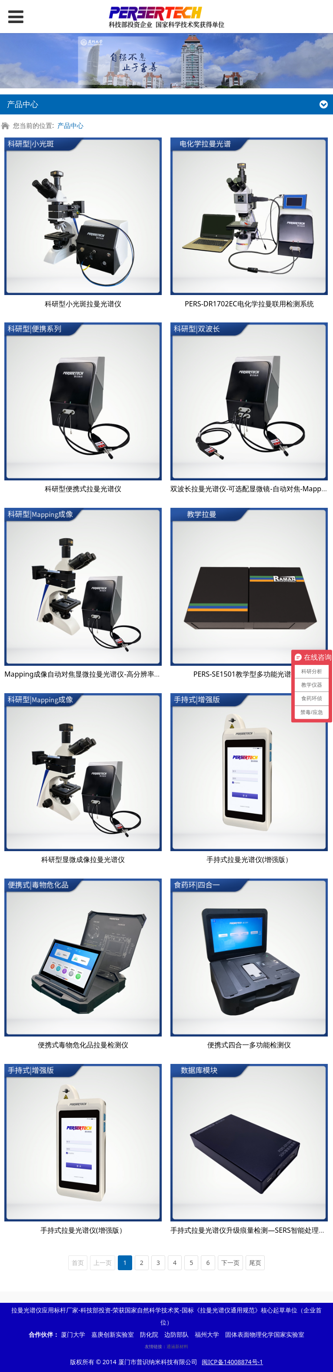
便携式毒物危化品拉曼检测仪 (83, 1045)
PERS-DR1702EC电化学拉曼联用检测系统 (249, 304)
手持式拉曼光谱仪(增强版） (249, 859)
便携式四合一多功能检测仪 (249, 1045)
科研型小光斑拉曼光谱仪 (83, 304)
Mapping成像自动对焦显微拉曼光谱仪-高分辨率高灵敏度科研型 (103, 674)
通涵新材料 (177, 1346)
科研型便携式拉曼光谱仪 (83, 488)
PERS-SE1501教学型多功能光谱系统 (249, 674)
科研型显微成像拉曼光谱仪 (83, 859)
